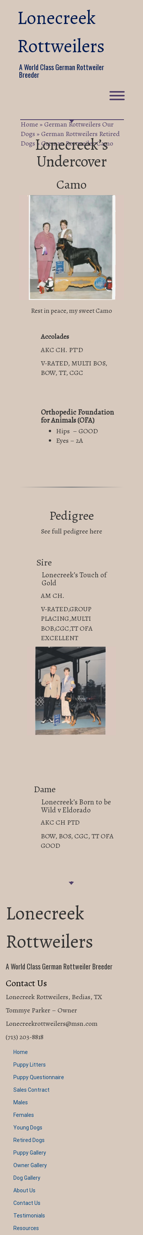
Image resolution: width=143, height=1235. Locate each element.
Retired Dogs (29, 1140)
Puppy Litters (29, 1065)
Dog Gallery (26, 1178)
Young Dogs (27, 1127)
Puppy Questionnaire (38, 1077)
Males (20, 1102)
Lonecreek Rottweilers (60, 32)
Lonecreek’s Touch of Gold (74, 579)
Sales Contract (31, 1090)
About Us (24, 1190)
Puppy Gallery (29, 1153)
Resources (26, 1228)
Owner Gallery (30, 1165)
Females (23, 1115)
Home (29, 124)
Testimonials (29, 1216)
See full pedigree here (71, 531)
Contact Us (26, 1203)
